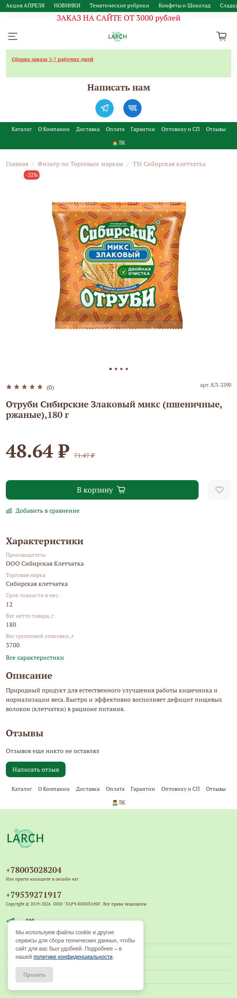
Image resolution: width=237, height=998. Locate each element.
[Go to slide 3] (121, 369)
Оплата (115, 129)
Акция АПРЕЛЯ (25, 5)
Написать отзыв (35, 769)
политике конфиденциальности (72, 957)
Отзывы (216, 129)
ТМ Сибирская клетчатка (169, 163)
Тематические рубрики (119, 5)
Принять (34, 974)
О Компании (54, 129)
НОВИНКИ (67, 5)
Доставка (88, 129)
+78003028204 (34, 869)
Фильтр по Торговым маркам (80, 163)
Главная (17, 163)
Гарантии (143, 129)
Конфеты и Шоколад (185, 5)
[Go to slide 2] (116, 369)
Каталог (22, 129)
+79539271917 (34, 894)
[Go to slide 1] (110, 369)
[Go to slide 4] (127, 369)
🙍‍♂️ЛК (118, 142)
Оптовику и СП (180, 129)
